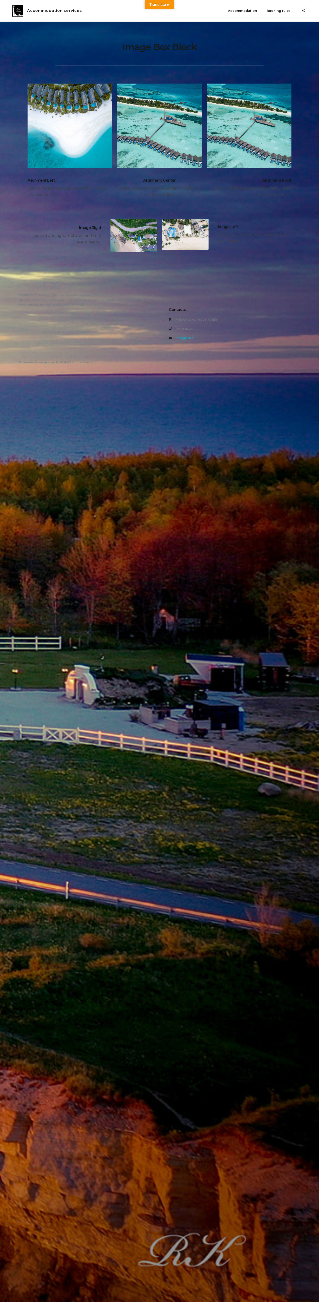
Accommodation (242, 11)
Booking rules (278, 11)
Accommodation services (54, 10)
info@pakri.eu (185, 338)
